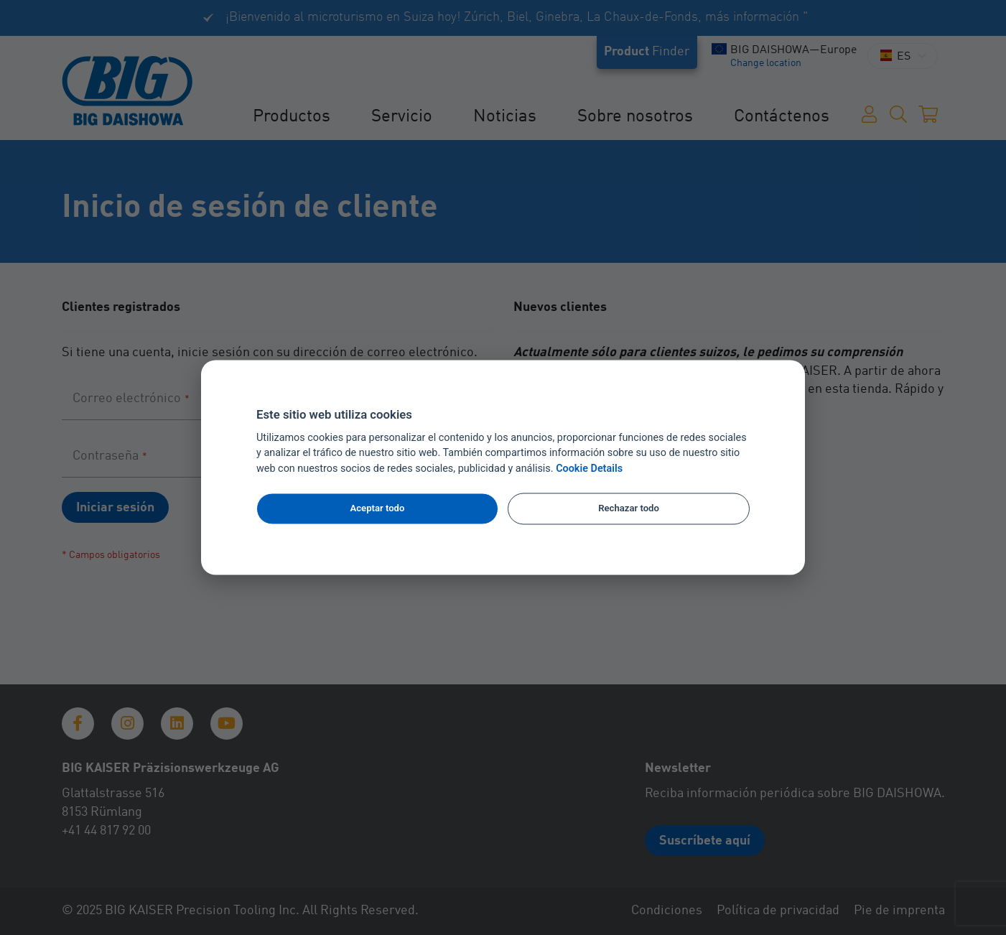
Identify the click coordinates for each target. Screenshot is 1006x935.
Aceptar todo (377, 508)
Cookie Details (589, 469)
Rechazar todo (628, 508)
